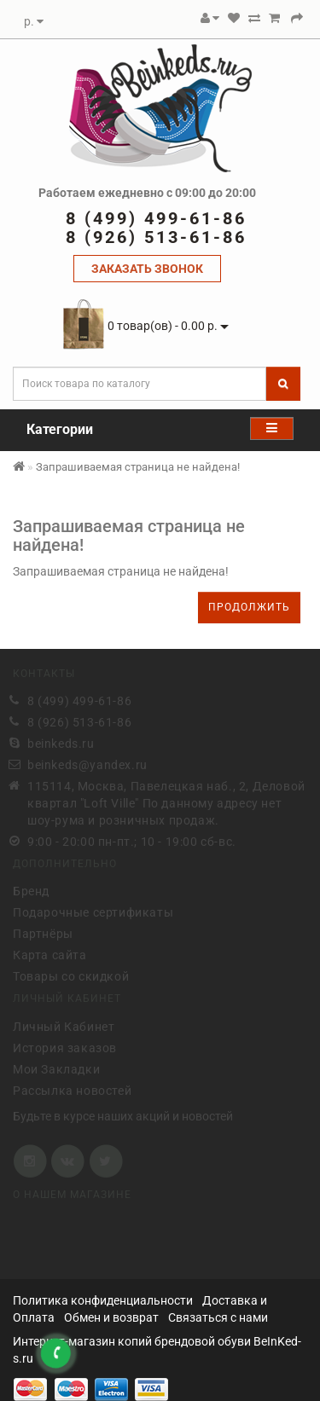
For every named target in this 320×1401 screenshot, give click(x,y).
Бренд (31, 890)
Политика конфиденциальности (103, 1300)
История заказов (65, 1046)
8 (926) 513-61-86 (79, 721)
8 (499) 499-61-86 (79, 700)
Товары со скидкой (71, 975)
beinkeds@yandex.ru (87, 764)
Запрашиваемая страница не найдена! (138, 466)
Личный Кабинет (63, 1025)
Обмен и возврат (111, 1317)
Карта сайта (50, 954)
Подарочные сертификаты (93, 911)
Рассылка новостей (72, 1089)
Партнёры (43, 933)
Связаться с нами (218, 1317)
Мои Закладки (56, 1067)
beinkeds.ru (61, 743)
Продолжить (249, 607)
